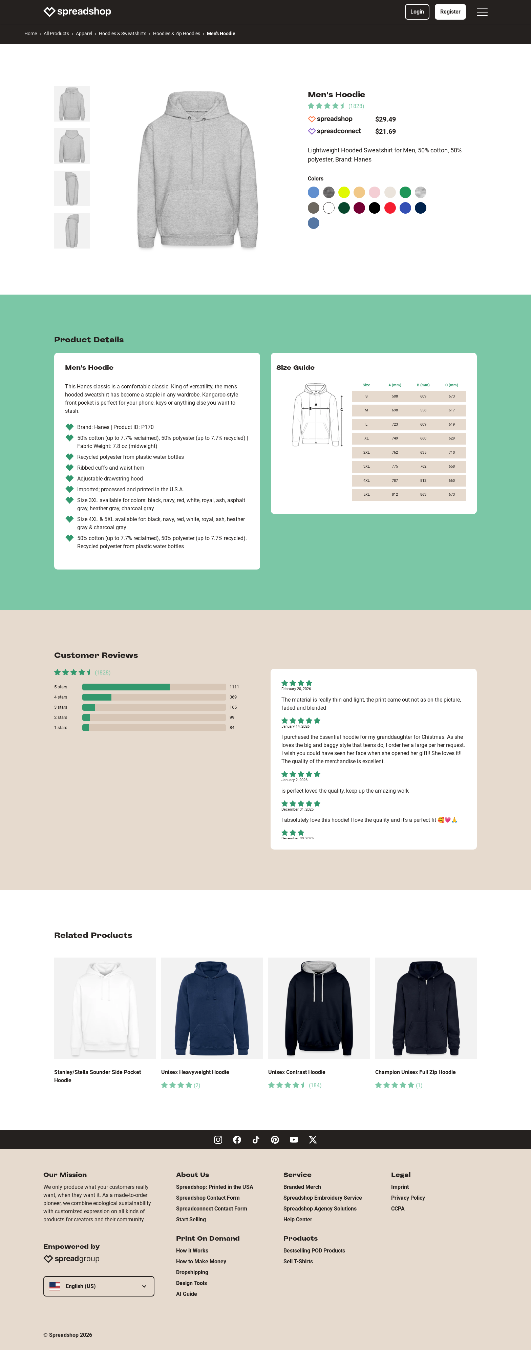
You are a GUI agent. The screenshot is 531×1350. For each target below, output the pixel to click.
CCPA (398, 1208)
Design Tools (191, 1283)
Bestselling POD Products (314, 1250)
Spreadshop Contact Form (208, 1198)
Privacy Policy (408, 1198)
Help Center (297, 1219)
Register (450, 11)
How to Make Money (201, 1261)
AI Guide (186, 1294)
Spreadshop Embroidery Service (322, 1198)
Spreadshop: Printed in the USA (214, 1187)
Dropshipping (192, 1272)
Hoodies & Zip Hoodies (176, 33)
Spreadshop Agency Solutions (320, 1208)
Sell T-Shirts (298, 1261)
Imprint (400, 1187)
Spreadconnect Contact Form (211, 1208)
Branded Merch (302, 1187)
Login (417, 11)
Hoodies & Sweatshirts (122, 33)
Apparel (84, 33)
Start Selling (191, 1219)
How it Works (192, 1250)
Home (30, 33)
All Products (56, 33)
